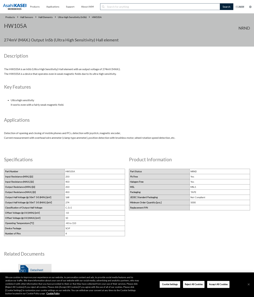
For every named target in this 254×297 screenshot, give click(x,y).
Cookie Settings (170, 284)
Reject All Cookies (194, 284)
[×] (248, 284)
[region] (127, 284)
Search (226, 6)
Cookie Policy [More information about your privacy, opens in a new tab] (53, 293)
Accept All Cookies (218, 284)
